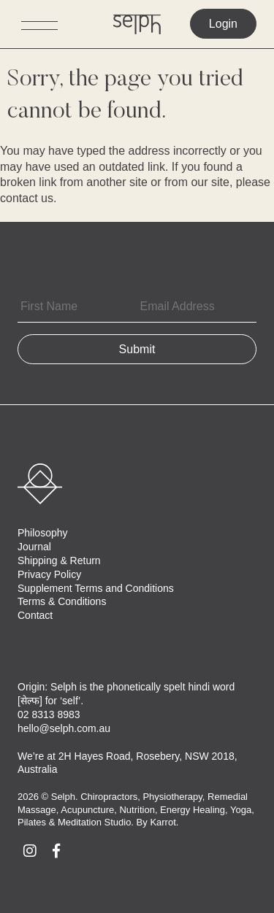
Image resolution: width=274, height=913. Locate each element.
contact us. (28, 198)
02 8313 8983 (49, 714)
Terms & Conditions (62, 601)
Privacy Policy (49, 574)
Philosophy (43, 533)
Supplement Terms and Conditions (96, 588)
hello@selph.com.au (64, 728)
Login (223, 24)
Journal (34, 546)
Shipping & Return (59, 560)
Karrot (162, 822)
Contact (35, 615)
